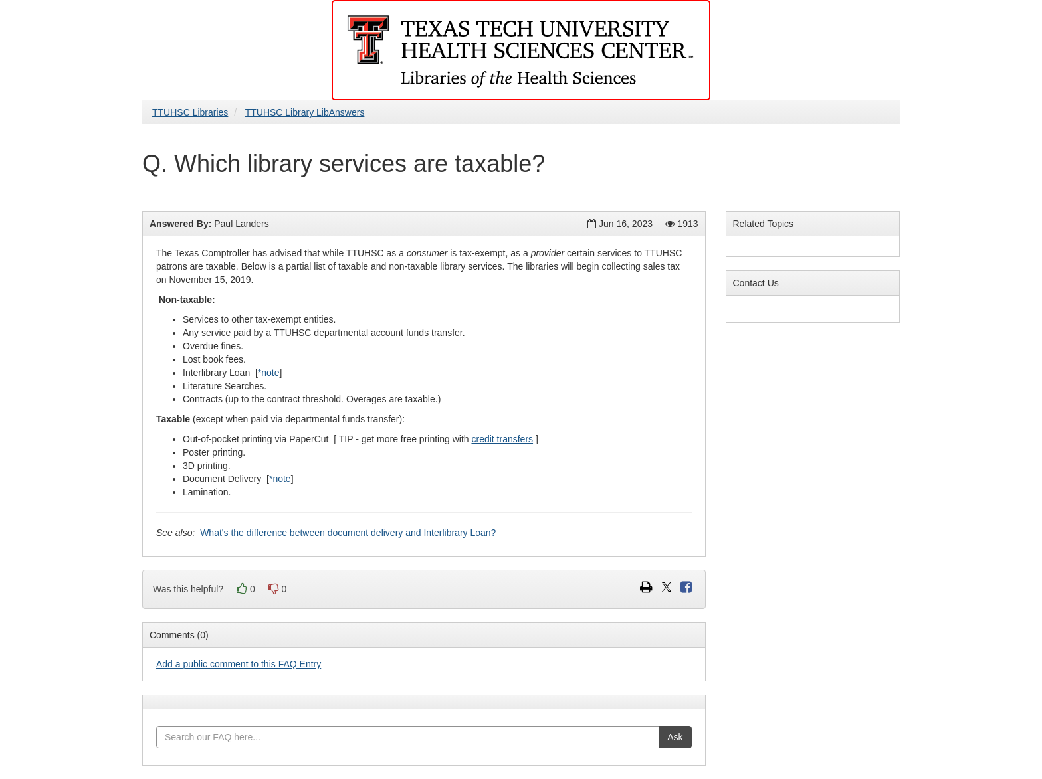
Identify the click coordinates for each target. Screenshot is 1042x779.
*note (269, 372)
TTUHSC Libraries (190, 112)
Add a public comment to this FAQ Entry (238, 664)
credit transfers (502, 439)
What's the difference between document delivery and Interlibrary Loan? (348, 532)
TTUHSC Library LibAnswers (305, 112)
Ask (674, 737)
